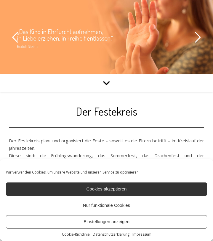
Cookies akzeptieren (107, 188)
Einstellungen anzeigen (106, 221)
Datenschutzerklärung (111, 234)
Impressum (141, 234)
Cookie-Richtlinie (76, 234)
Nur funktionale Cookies (106, 205)
